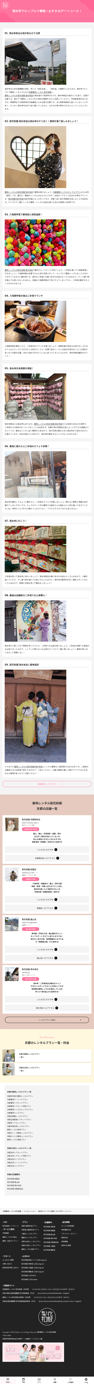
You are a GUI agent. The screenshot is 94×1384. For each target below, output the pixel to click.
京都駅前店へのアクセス (47, 858)
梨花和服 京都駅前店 (31, 819)
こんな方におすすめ (47, 849)
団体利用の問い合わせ (10, 1267)
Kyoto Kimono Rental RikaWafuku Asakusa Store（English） (60, 1301)
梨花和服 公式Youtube (29, 1279)
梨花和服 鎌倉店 (49, 1250)
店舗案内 (48, 1222)
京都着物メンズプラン (15, 1113)
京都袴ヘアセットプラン (16, 1123)
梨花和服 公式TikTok (28, 1275)
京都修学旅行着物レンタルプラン (20, 1096)
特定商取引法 (66, 1230)
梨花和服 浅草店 (49, 1226)
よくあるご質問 (8, 1260)
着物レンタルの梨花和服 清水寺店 (19, 95)
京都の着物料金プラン (29, 1226)
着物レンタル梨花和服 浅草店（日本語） (17, 1297)
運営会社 (64, 1237)
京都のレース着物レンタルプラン (20, 1133)
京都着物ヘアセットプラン (17, 1103)
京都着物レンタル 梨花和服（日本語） (16, 1289)
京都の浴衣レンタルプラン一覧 (19, 1148)
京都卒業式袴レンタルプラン (18, 1126)
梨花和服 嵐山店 (29, 919)
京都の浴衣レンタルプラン (31, 1245)
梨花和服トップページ (10, 1226)
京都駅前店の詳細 (30, 829)
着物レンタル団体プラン (16, 1129)
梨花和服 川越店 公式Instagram (32, 1267)
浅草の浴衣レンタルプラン (31, 1241)
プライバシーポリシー (69, 1233)
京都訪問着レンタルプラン (17, 1116)
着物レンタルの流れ (9, 1237)
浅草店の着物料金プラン (30, 1230)
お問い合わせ (7, 1264)
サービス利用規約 (67, 1226)
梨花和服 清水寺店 (15, 199)
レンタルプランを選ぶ (47, 1020)
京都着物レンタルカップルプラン (67, 192)
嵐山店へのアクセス (47, 958)
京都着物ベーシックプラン (17, 1099)
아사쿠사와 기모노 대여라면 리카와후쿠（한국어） (52, 1297)
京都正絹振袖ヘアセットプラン (19, 1119)
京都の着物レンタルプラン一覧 (19, 1091)
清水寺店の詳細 (30, 979)
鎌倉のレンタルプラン (29, 1237)
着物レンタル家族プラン (16, 1139)
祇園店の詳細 (30, 879)
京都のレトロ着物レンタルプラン (20, 1136)
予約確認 (5, 1233)
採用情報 (64, 1241)
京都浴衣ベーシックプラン (17, 1162)
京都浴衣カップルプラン (16, 1159)
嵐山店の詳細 (30, 929)
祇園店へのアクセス (47, 908)
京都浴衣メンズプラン (15, 1166)
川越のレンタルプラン (29, 1233)
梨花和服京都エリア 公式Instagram (34, 1260)
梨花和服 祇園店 (29, 869)
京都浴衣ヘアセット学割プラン (19, 1156)
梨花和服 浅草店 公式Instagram (32, 1264)
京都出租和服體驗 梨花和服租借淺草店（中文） (19, 1301)
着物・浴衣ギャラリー (10, 1241)
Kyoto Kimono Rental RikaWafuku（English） (54, 1293)
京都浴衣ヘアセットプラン (17, 1152)
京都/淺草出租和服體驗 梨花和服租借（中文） (18, 1293)
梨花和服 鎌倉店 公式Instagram (32, 1271)
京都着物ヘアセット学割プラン (19, 1106)
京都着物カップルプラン (47, 784)
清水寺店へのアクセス (47, 1008)
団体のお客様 (66, 1245)
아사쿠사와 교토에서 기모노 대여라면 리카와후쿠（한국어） (53, 1289)
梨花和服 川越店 (49, 1246)
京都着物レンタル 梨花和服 (40, 92)
